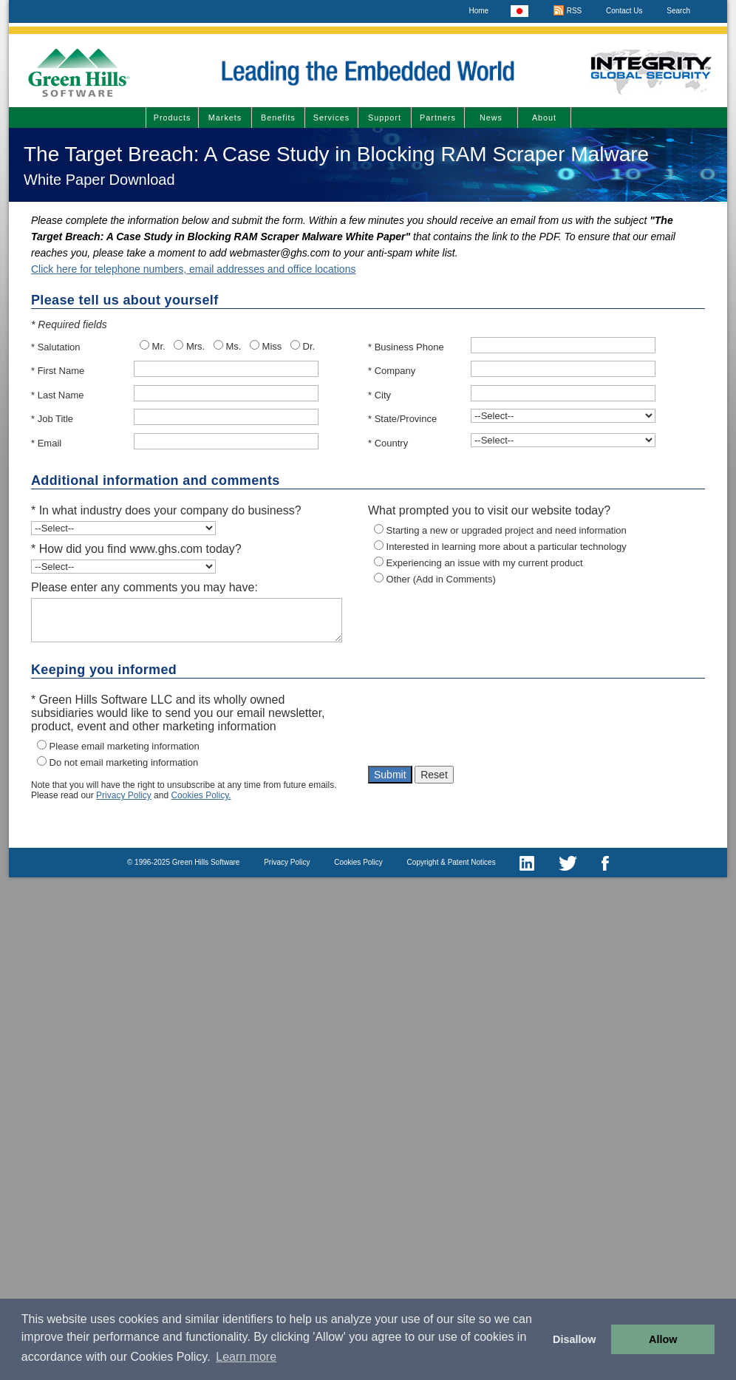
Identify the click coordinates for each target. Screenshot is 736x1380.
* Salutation (56, 347)
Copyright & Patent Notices (451, 862)
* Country (388, 443)
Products (172, 117)
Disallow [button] (574, 1339)
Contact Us (624, 11)
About (544, 117)
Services (331, 117)
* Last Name (57, 395)
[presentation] (480, 726)
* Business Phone (406, 347)
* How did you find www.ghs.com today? (136, 549)
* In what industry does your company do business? (166, 510)
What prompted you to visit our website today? (489, 510)
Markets (225, 117)
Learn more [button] (246, 1356)
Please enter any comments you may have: (144, 587)
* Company (391, 370)
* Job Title (52, 418)
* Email (46, 443)
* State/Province (402, 418)
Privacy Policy (123, 795)
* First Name (57, 370)
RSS (567, 11)
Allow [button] (663, 1339)
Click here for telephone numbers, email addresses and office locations (193, 269)
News (491, 117)
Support (384, 117)
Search (678, 11)
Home (478, 11)
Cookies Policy (358, 862)
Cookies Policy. (201, 795)
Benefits (278, 117)
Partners (438, 117)
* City (379, 395)
